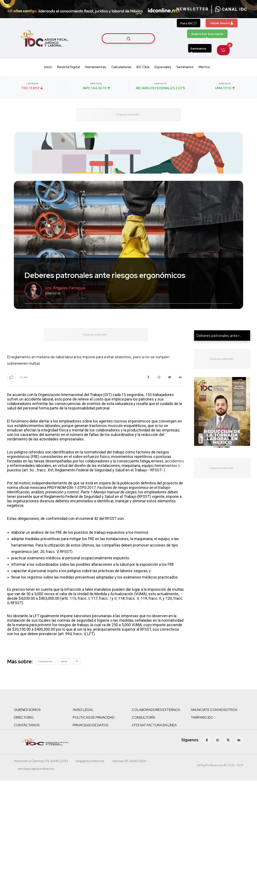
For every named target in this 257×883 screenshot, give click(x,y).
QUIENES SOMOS (27, 722)
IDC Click (143, 67)
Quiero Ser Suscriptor (207, 35)
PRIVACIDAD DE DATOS (90, 737)
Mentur (204, 67)
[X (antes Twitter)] (228, 753)
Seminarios (198, 50)
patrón (64, 674)
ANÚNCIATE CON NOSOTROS (214, 722)
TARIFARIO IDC (202, 730)
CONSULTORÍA (143, 730)
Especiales (163, 67)
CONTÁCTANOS (26, 737)
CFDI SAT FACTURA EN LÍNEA (154, 737)
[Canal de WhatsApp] (231, 9)
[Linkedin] (239, 753)
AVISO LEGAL (83, 722)
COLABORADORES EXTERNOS (156, 722)
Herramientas (95, 67)
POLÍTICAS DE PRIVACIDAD (94, 730)
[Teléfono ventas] (129, 774)
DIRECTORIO (24, 730)
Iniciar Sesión (222, 23)
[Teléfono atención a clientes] (41, 774)
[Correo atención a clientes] (90, 774)
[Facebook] (207, 753)
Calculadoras (121, 67)
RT (77, 674)
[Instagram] (217, 753)
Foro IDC (188, 23)
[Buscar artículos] (128, 38)
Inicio (48, 67)
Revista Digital (68, 67)
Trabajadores (45, 674)
